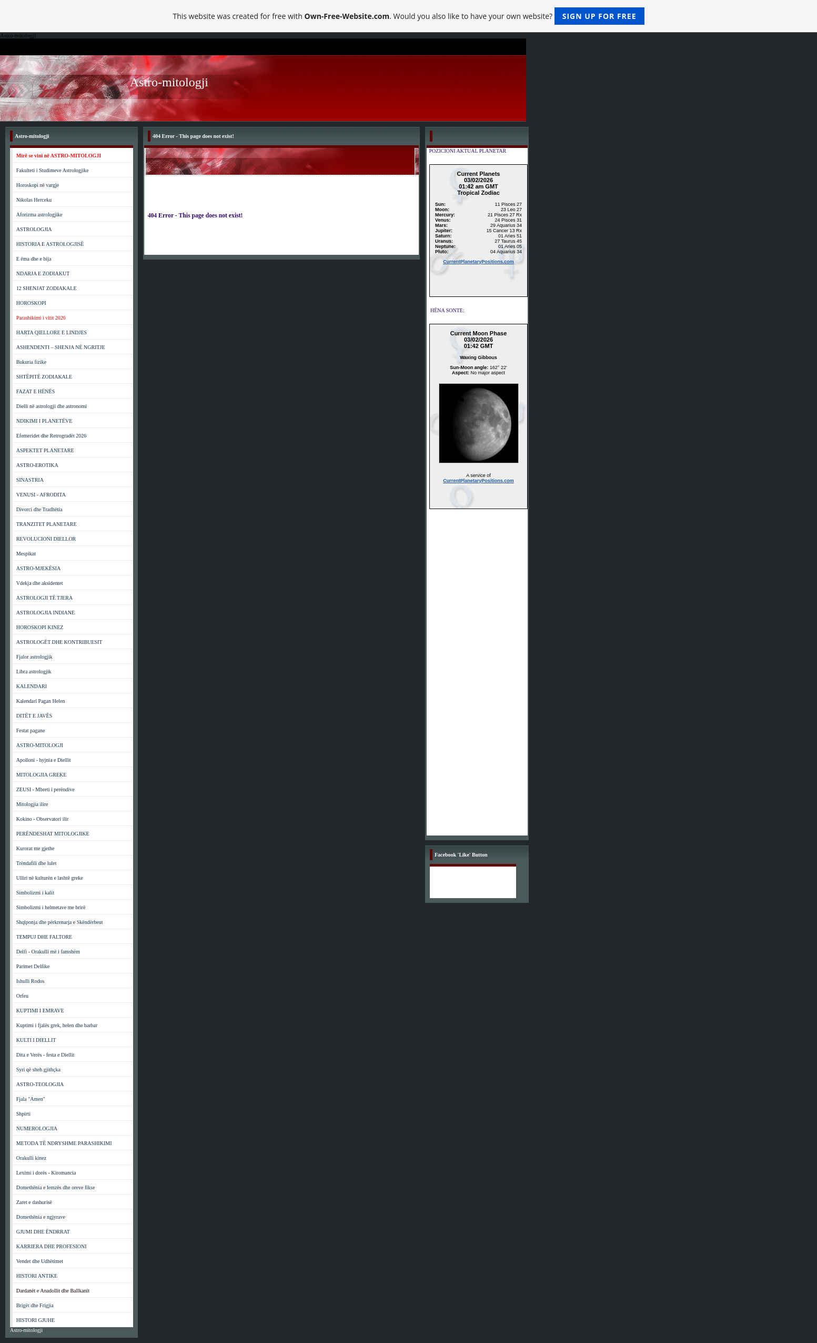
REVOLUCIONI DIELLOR (46, 539)
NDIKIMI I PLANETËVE (44, 421)
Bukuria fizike (31, 362)
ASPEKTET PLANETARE (45, 450)
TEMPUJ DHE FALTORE (44, 937)
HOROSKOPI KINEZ (40, 627)
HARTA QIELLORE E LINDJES (51, 332)
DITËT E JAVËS (34, 716)
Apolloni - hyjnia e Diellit (43, 760)
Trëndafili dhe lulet (36, 863)
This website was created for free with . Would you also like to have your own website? (408, 16)
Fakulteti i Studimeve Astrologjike (52, 170)
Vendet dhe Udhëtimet (39, 1261)
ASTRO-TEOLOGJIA (40, 1084)
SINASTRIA (30, 480)
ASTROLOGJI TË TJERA (44, 598)
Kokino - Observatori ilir (42, 819)
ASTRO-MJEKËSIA (38, 568)
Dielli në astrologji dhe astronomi (51, 406)
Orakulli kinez (31, 1158)
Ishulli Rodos (30, 981)
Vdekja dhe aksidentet (39, 583)
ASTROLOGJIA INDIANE (45, 612)
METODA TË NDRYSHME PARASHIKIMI (64, 1143)
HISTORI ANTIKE (36, 1276)
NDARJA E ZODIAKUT (43, 273)
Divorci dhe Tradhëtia (39, 509)
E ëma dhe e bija (34, 259)
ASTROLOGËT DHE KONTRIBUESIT (59, 642)
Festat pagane (30, 730)
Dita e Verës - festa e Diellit (45, 1055)
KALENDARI (31, 686)
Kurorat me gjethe (35, 848)
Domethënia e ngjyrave (40, 1217)
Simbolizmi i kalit (35, 893)
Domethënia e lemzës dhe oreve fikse (55, 1187)
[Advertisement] (478, 677)
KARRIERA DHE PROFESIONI (51, 1246)
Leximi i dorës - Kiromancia (46, 1173)
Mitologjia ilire (32, 804)
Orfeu (22, 996)
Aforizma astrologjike (39, 214)
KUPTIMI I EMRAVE (40, 1010)
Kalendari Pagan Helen (40, 701)
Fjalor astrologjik (34, 657)
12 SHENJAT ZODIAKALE (46, 288)
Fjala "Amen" (30, 1099)
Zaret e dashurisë (34, 1202)
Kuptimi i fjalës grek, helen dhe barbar (57, 1025)
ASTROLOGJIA (34, 229)
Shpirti (23, 1114)
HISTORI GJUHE (35, 1320)
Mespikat (26, 553)
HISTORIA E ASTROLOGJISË (50, 244)
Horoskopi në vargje (37, 185)
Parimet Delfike (33, 966)
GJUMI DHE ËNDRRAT (43, 1232)
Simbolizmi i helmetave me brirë (51, 907)
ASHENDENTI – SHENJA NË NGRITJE (60, 347)
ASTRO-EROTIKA (37, 465)
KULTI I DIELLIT (36, 1040)
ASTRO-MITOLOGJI (39, 745)
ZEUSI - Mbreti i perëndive (45, 789)
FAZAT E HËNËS (35, 391)
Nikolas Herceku (34, 200)
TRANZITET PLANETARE (46, 524)
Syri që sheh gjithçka (38, 1069)
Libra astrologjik (34, 671)
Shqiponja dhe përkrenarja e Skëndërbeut (59, 922)
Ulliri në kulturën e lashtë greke (49, 878)
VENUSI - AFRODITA (41, 495)
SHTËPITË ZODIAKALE (44, 377)
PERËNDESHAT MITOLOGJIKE (52, 834)
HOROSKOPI (31, 303)
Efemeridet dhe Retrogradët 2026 (51, 436)
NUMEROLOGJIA (36, 1128)
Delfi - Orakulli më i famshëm (48, 951)
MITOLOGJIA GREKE (41, 775)
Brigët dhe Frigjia (35, 1305)
